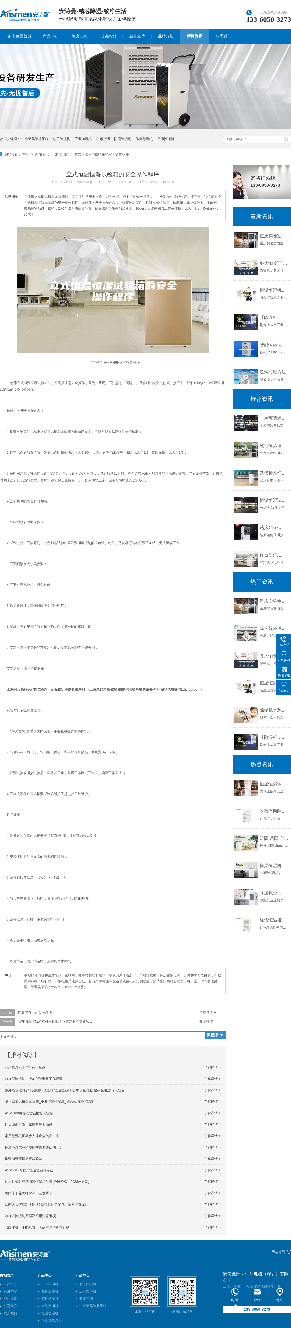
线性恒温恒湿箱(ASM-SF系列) (274, 445)
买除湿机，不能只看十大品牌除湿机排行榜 (37, 1227)
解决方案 (79, 36)
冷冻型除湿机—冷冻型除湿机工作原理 (34, 1079)
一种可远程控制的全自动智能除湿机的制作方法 (274, 418)
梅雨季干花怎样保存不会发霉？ (28, 1193)
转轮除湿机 (49, 1306)
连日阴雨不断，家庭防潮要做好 (28, 1124)
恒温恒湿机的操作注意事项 (274, 865)
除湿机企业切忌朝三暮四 (274, 892)
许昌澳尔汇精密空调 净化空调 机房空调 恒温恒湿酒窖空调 (274, 554)
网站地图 (278, 1252)
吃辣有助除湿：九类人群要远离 (274, 811)
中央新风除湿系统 (34, 139)
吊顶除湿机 (165, 139)
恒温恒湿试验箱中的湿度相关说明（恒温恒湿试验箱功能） (274, 500)
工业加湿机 (83, 139)
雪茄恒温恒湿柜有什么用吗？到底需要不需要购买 (55, 1022)
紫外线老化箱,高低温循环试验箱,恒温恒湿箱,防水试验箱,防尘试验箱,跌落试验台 (65, 1090)
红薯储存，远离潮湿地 (35, 1012)
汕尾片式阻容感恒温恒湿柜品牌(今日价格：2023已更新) (47, 1182)
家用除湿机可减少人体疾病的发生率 (32, 1136)
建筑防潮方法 (273, 372)
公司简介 (10, 1306)
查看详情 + (207, 1012)
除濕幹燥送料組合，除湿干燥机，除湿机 (274, 628)
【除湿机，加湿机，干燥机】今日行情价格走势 (274, 317)
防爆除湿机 (144, 139)
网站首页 (7, 1275)
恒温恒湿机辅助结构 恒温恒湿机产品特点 (274, 290)
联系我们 (223, 36)
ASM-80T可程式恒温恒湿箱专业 (29, 1170)
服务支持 (137, 36)
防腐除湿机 (122, 139)
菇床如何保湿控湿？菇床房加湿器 (274, 527)
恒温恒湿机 (49, 1313)
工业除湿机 (49, 1284)
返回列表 (215, 1035)
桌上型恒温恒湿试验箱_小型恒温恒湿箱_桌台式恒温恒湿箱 (49, 1102)
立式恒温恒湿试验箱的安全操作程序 (101, 154)
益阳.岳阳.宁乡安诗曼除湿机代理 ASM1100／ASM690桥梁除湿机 (274, 838)
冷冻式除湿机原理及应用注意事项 (30, 1216)
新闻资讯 (194, 36)
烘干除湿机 (61, 139)
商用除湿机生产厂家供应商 (25, 1067)
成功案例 (108, 36)
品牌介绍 (166, 36)
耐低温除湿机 (51, 1320)
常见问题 (61, 154)
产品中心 (50, 36)
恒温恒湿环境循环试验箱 (23, 1159)
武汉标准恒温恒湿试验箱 (274, 473)
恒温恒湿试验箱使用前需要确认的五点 (34, 1147)
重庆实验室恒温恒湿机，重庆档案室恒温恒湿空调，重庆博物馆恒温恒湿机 (274, 235)
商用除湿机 (49, 1291)
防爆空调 (103, 139)
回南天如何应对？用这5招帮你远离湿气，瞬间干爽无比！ (48, 1204)
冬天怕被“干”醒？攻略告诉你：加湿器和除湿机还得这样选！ (274, 263)
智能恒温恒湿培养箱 (274, 344)
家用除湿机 (49, 1299)
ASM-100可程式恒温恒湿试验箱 (29, 1113)
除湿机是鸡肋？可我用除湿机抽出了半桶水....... (274, 710)
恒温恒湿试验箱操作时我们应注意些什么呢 (274, 783)
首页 (25, 154)
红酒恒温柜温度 (274, 920)
